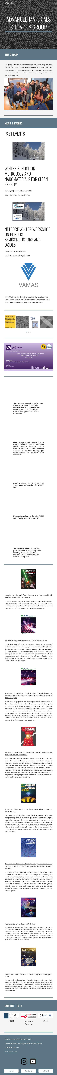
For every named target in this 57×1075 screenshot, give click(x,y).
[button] (2, 2)
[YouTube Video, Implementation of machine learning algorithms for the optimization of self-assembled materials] (28, 430)
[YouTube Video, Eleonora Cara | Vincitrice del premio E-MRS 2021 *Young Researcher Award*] (28, 504)
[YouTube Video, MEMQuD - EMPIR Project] (28, 536)
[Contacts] (28, 1071)
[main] (28, 24)
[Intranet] (45, 1071)
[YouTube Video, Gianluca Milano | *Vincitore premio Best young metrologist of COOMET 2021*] (28, 471)
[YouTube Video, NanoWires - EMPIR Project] (28, 391)
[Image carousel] (28, 324)
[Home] (11, 1071)
